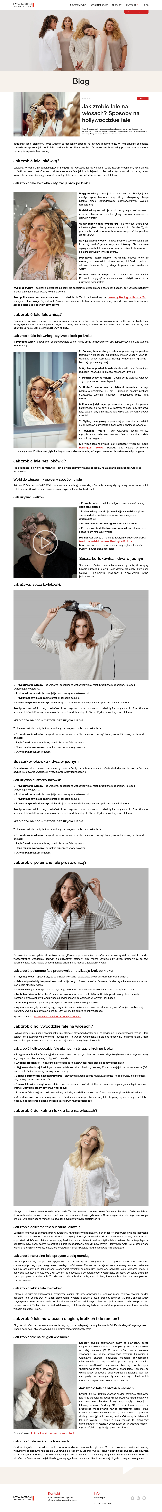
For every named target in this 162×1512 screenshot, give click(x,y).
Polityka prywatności (103, 1504)
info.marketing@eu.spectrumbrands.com (62, 1500)
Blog (146, 5)
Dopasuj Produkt (99, 5)
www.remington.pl (100, 1498)
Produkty (117, 5)
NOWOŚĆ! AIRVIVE (78, 5)
